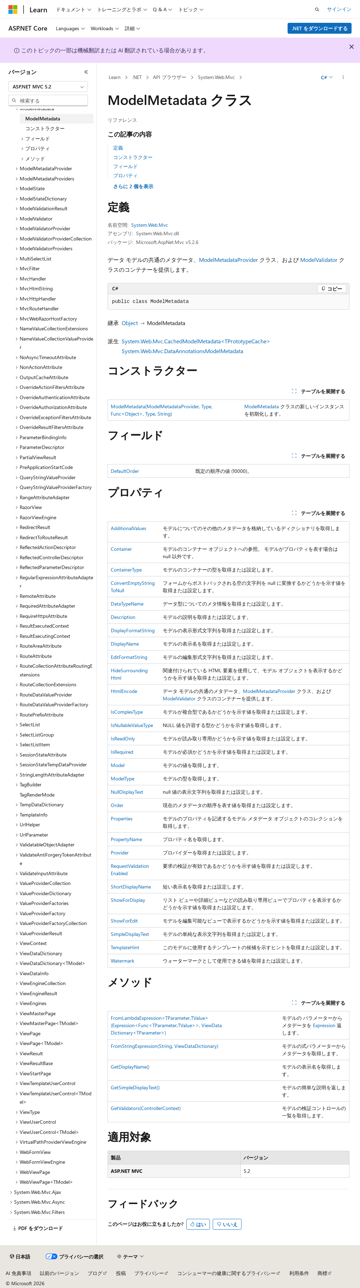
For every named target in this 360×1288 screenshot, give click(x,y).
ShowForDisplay (128, 900)
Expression (324, 1025)
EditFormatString (129, 657)
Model (117, 765)
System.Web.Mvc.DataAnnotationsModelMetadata (182, 351)
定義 (118, 147)
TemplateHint (125, 947)
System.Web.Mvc (216, 77)
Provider (120, 852)
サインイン (339, 9)
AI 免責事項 (18, 1273)
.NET (137, 77)
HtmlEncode (124, 691)
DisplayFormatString (133, 630)
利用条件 (299, 1273)
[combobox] (48, 86)
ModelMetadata (261, 406)
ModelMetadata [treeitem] (42, 118)
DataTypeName (127, 603)
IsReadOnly (123, 738)
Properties (122, 818)
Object (130, 322)
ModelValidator (319, 259)
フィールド (125, 166)
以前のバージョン (59, 1273)
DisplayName (125, 643)
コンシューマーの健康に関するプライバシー (226, 1273)
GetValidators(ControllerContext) (146, 1108)
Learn (115, 77)
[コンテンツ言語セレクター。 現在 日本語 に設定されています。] (20, 1256)
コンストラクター (133, 157)
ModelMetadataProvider (228, 259)
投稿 (121, 1273)
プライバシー (149, 1273)
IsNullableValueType (132, 725)
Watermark (122, 960)
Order (117, 805)
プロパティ (125, 175)
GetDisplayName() (130, 1066)
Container (121, 549)
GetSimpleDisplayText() (135, 1087)
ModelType (122, 778)
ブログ (95, 1273)
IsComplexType (127, 711)
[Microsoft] (13, 9)
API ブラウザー (169, 77)
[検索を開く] (317, 9)
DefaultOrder (125, 471)
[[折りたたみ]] (86, 72)
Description (123, 617)
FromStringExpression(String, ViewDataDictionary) (164, 1046)
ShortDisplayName (131, 886)
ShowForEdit (124, 920)
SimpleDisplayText (130, 934)
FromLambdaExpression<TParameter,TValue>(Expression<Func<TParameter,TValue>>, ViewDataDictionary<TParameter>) (166, 1025)
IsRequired (122, 751)
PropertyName (126, 839)
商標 (322, 1273)
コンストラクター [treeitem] (45, 128)
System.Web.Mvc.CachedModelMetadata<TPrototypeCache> (196, 341)
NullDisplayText (127, 791)
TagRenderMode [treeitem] (37, 794)
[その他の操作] (343, 77)
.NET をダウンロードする (320, 28)
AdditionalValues (128, 528)
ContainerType (126, 569)
